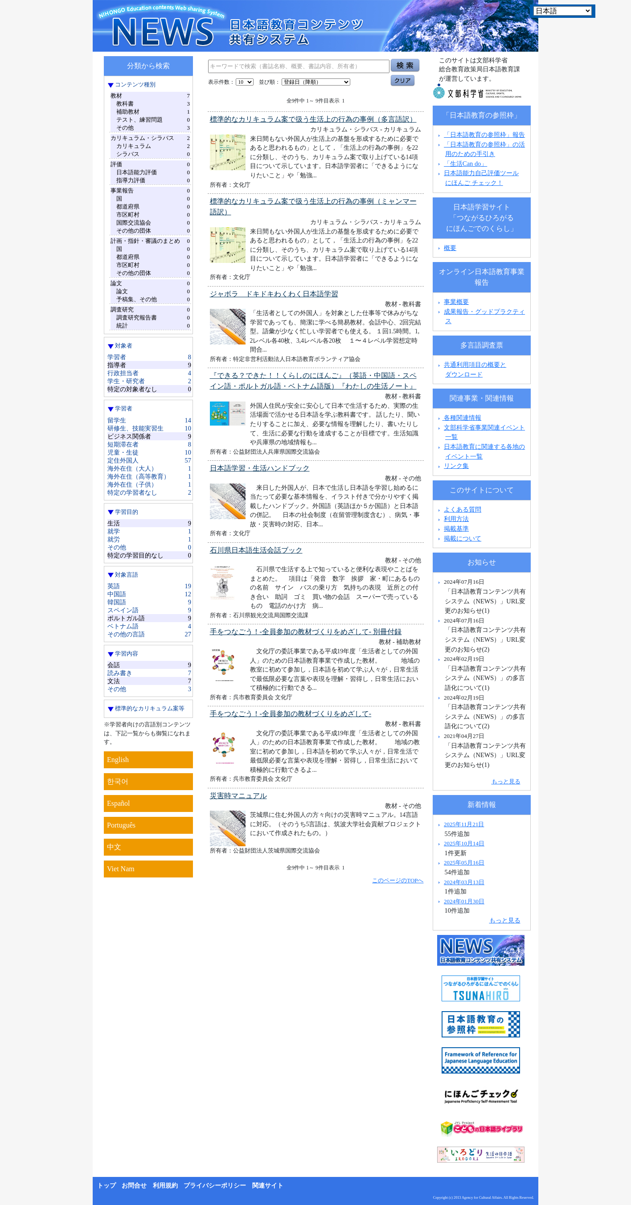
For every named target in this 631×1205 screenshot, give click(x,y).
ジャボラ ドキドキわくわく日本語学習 (274, 294)
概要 (450, 247)
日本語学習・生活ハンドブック (260, 468)
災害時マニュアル (238, 795)
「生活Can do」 (465, 163)
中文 (114, 847)
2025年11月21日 (464, 824)
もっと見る (506, 781)
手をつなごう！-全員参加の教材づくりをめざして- (291, 713)
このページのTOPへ (397, 880)
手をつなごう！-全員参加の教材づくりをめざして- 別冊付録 (306, 631)
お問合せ (134, 1185)
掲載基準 (456, 528)
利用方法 (456, 518)
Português (121, 825)
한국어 (117, 781)
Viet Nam (121, 869)
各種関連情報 (459, 417)
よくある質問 (462, 509)
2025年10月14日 (464, 843)
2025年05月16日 (464, 862)
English (118, 759)
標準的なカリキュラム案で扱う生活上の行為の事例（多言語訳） (313, 119)
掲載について (462, 538)
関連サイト (267, 1185)
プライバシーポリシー (215, 1185)
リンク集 (456, 465)
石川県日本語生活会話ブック (256, 550)
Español (118, 803)
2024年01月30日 (464, 901)
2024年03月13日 (464, 882)
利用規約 (165, 1185)
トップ (106, 1185)
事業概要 (456, 301)
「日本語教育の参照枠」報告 (484, 134)
